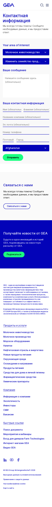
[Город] (33, 139)
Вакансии (8, 414)
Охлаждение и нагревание (18, 363)
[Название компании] (26, 117)
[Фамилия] (36, 109)
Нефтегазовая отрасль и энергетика (23, 350)
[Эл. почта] (26, 124)
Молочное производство (17, 336)
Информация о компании (16, 396)
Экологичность (11, 401)
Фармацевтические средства (19, 377)
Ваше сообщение (14, 70)
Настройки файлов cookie (14, 484)
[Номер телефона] (26, 132)
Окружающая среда (14, 359)
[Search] (42, 5)
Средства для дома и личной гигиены (24, 372)
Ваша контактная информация (23, 103)
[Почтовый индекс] (8, 139)
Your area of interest (16, 45)
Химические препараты (16, 381)
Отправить (13, 157)
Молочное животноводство (18, 332)
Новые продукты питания (17, 354)
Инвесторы (9, 405)
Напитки (7, 345)
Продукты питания (13, 368)
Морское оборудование (16, 341)
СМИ (5, 410)
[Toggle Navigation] (47, 5)
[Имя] (12, 109)
